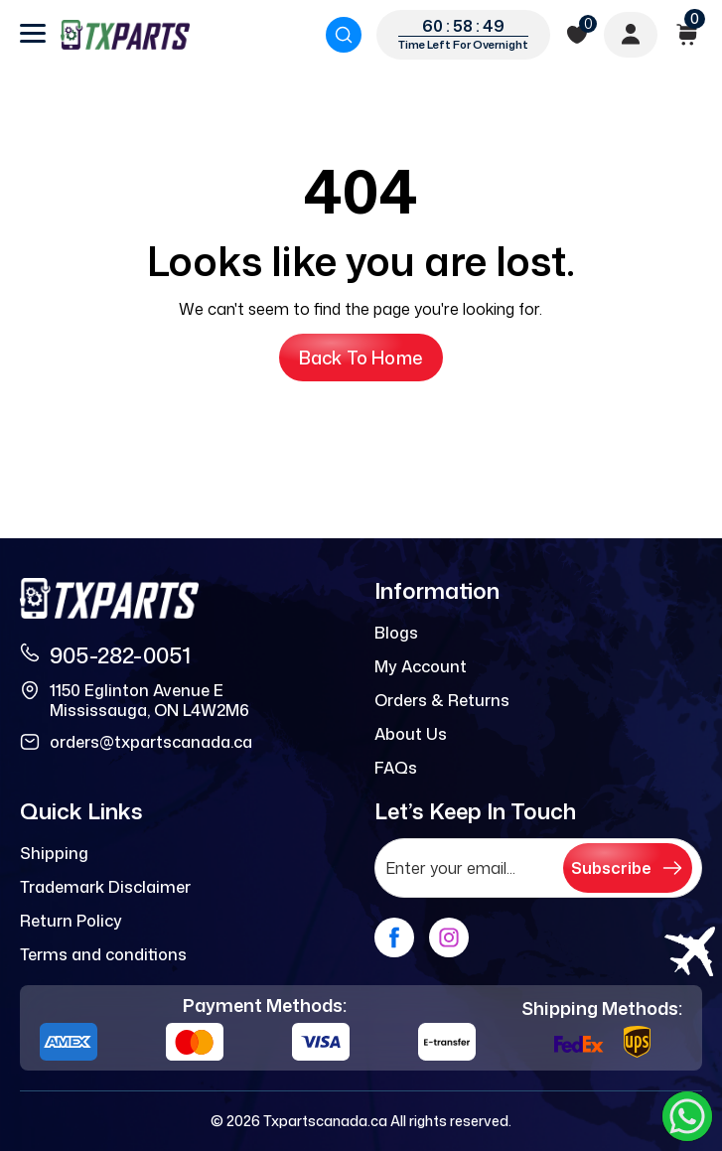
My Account (420, 666)
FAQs (395, 768)
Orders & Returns (441, 700)
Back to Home (361, 357)
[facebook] (394, 937)
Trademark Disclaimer (105, 887)
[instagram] (449, 937)
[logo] (125, 35)
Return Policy (71, 921)
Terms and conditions (103, 954)
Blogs (396, 633)
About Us (410, 734)
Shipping (54, 853)
